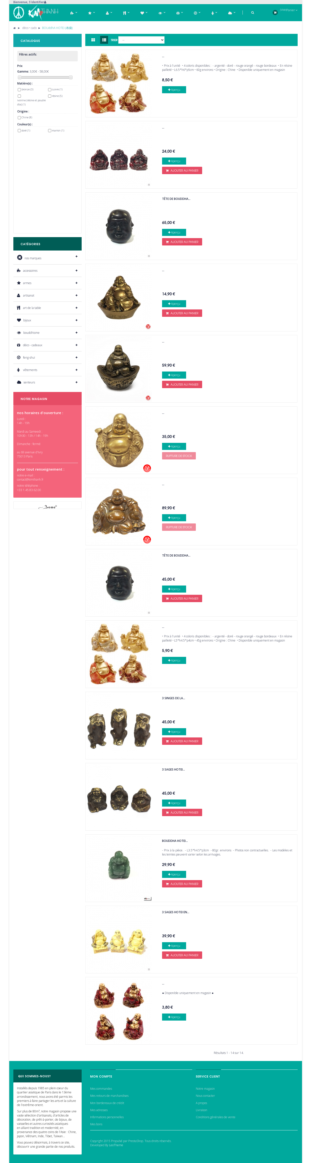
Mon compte (101, 1076)
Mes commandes (101, 1089)
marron (58, 130)
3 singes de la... (173, 698)
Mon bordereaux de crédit (107, 1103)
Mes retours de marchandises (109, 1096)
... (163, 56)
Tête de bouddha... (176, 199)
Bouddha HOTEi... (175, 841)
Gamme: (23, 71)
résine (57, 96)
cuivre (57, 89)
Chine (27, 117)
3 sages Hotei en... (175, 912)
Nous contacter (205, 1096)
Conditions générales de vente (215, 1117)
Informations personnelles (107, 1117)
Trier (114, 39)
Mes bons (96, 1124)
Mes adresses (99, 1110)
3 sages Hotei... (173, 769)
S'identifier (36, 2)
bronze (27, 89)
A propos (201, 1103)
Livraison (201, 1110)
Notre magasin (205, 1089)
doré (26, 130)
